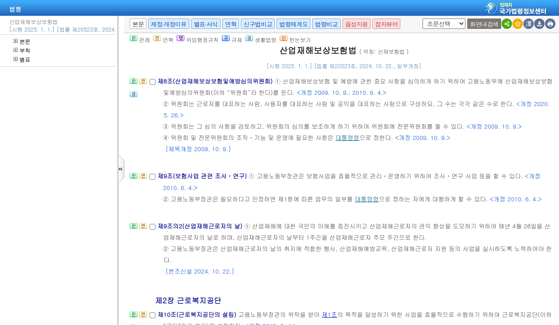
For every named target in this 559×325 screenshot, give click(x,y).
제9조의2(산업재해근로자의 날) (200, 226)
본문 (22, 41)
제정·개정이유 (168, 24)
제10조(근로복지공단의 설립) (197, 314)
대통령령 (347, 137)
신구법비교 (258, 24)
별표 (22, 59)
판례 (140, 39)
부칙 (22, 50)
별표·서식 (206, 24)
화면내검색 (484, 24)
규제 (232, 39)
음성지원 (356, 24)
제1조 (329, 314)
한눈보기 (295, 39)
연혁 (230, 24)
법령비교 (326, 24)
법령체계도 (293, 24)
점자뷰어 (386, 24)
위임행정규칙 (198, 39)
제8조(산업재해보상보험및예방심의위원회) (215, 81)
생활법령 (261, 39)
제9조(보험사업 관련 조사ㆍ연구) (203, 176)
